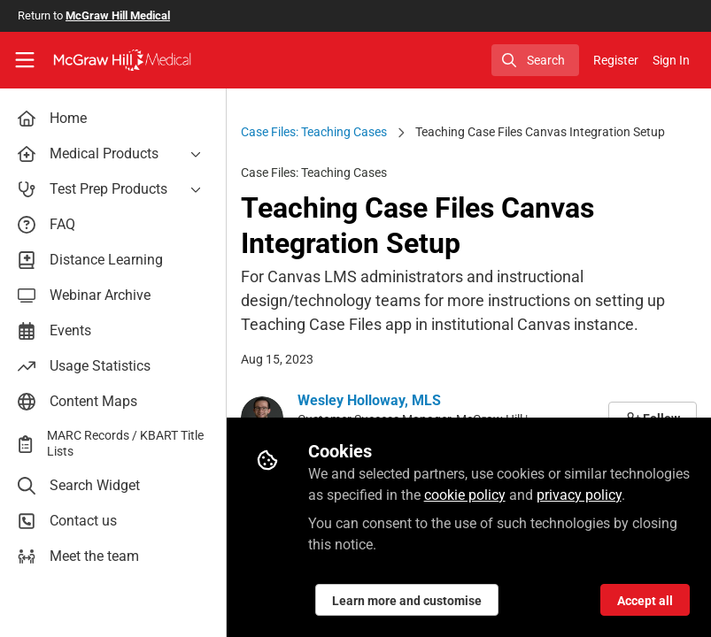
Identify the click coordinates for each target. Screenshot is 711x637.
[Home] (122, 60)
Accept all (645, 601)
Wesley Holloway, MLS (369, 400)
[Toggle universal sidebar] (25, 60)
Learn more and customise (407, 601)
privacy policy (579, 495)
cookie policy (465, 495)
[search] (535, 60)
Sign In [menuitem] (671, 60)
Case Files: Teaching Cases (314, 132)
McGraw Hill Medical (118, 15)
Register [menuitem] (615, 60)
